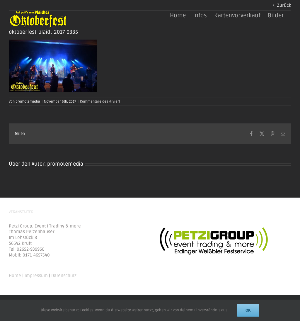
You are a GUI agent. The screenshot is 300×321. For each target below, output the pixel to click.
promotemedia (28, 101)
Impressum (36, 275)
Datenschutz (63, 275)
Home (15, 275)
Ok (248, 310)
